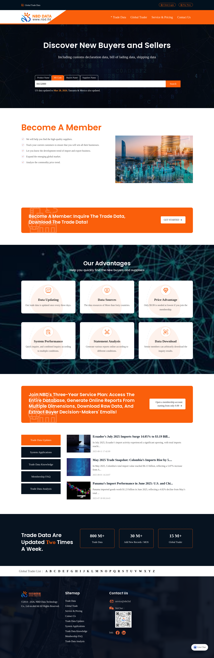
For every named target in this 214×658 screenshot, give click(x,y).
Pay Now (186, 5)
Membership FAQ (41, 476)
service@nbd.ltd (123, 601)
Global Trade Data (32, 5)
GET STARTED (173, 220)
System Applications (41, 452)
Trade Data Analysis (41, 488)
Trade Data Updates (41, 439)
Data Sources (107, 300)
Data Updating (48, 300)
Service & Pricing (162, 17)
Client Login (167, 5)
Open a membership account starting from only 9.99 (168, 404)
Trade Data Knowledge (41, 464)
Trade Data (119, 17)
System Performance (48, 341)
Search (173, 84)
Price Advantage (165, 300)
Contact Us (184, 17)
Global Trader (138, 17)
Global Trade (71, 606)
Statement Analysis (107, 341)
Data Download (166, 341)
